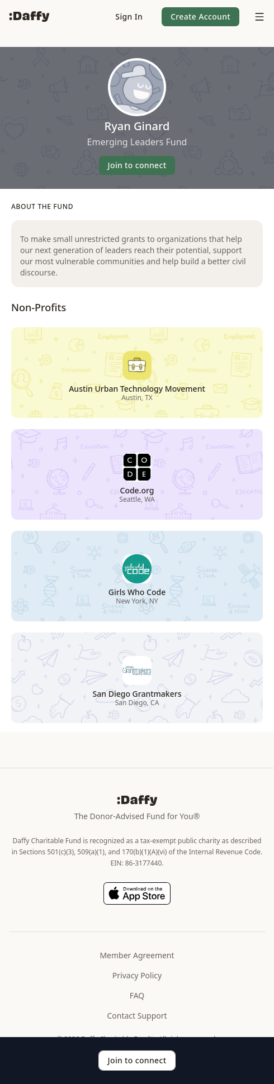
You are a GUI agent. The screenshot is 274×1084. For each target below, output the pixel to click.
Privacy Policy (137, 975)
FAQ (137, 995)
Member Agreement (137, 955)
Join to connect (137, 165)
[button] (129, 17)
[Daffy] (29, 16)
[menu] (257, 16)
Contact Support (137, 1015)
